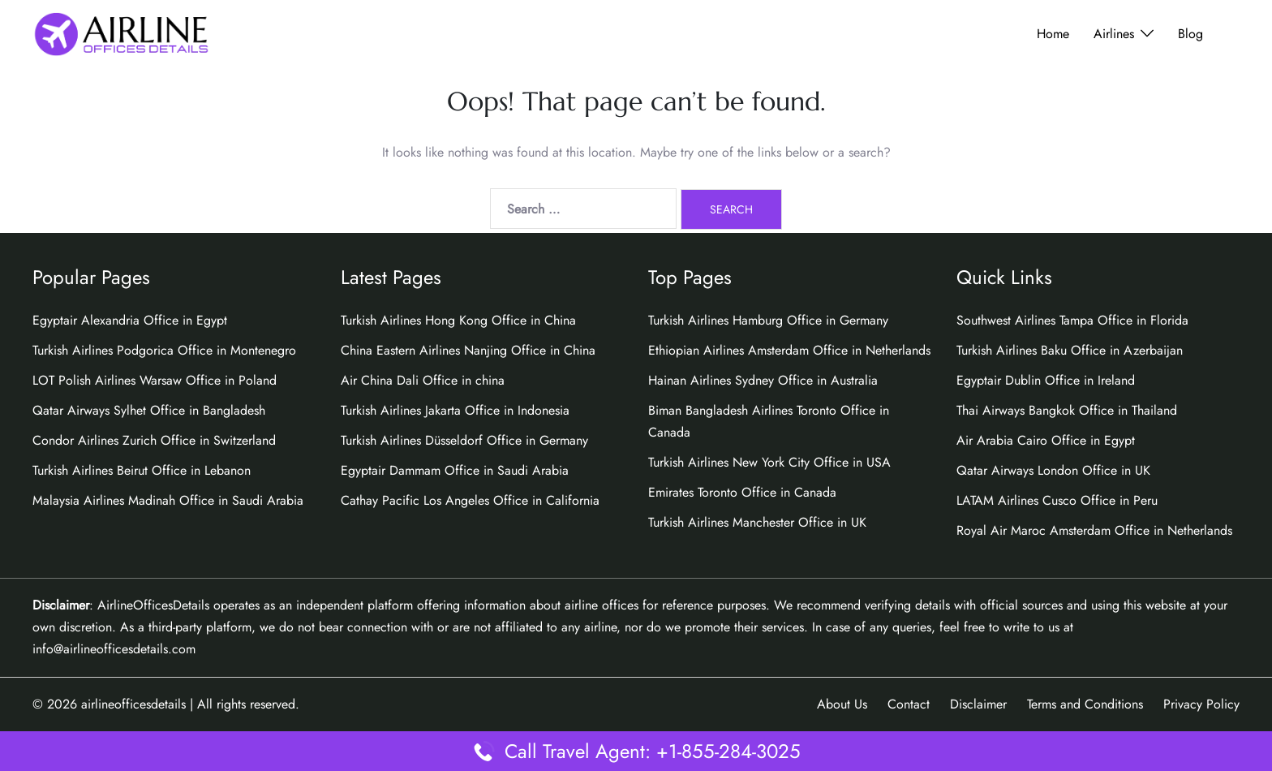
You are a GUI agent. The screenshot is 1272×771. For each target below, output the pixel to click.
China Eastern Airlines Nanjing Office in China (468, 350)
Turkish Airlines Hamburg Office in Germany (768, 320)
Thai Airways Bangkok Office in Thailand (1066, 410)
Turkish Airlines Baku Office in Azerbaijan (1069, 350)
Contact (908, 704)
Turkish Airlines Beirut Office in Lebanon (141, 470)
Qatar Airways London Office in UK (1053, 470)
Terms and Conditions (1085, 704)
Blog (1190, 33)
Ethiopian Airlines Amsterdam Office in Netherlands (789, 350)
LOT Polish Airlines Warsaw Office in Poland (154, 380)
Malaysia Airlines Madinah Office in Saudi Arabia (167, 500)
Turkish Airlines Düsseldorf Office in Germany (464, 440)
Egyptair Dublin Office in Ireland (1045, 380)
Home (1053, 33)
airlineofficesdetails (133, 704)
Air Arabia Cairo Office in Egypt (1045, 440)
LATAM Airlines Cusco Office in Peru (1057, 500)
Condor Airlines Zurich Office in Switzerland (154, 440)
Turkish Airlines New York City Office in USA (769, 462)
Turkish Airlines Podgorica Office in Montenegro (164, 350)
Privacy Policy (1201, 704)
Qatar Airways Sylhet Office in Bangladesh (148, 410)
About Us (842, 704)
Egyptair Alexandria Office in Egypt (129, 320)
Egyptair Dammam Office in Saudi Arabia (455, 470)
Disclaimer (978, 704)
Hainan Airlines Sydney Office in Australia (763, 380)
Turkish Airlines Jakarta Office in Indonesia (455, 410)
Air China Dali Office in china (423, 380)
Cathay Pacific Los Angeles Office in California (470, 500)
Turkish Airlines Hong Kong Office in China (458, 320)
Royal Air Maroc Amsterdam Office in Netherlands (1094, 530)
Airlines (1114, 33)
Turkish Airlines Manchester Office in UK (757, 522)
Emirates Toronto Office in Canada (742, 492)
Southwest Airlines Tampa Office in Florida (1072, 320)
